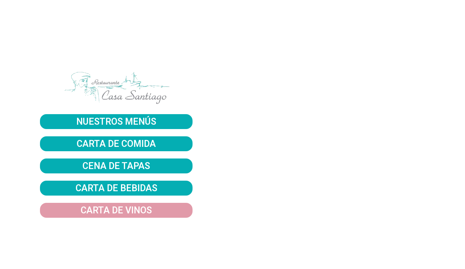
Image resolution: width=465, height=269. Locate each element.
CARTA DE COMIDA (116, 143)
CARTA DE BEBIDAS (116, 188)
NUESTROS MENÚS (116, 121)
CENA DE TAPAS (116, 166)
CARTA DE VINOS (116, 210)
